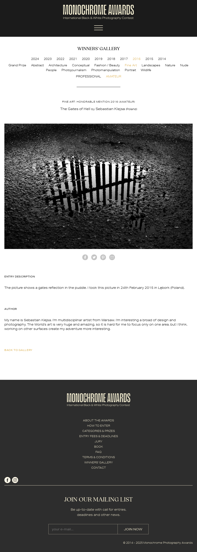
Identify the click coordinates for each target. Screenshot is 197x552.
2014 (162, 59)
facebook (85, 257)
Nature (170, 65)
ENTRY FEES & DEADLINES (98, 436)
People (51, 70)
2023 (48, 59)
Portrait (130, 70)
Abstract (37, 65)
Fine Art (131, 65)
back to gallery (18, 350)
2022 (60, 59)
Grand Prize (17, 65)
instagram (15, 480)
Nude (184, 65)
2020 (86, 59)
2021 (73, 59)
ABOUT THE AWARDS (98, 420)
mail (112, 257)
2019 (98, 59)
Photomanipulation (105, 70)
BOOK (98, 447)
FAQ (98, 452)
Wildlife (146, 70)
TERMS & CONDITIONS (98, 457)
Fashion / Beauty (107, 65)
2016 (137, 59)
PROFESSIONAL (88, 76)
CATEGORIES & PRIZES (98, 431)
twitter (94, 257)
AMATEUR (113, 76)
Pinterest (103, 257)
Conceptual (81, 65)
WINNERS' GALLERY (98, 462)
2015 (149, 59)
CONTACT (98, 468)
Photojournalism (74, 70)
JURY (98, 441)
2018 (111, 59)
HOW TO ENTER (98, 426)
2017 (124, 59)
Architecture (58, 65)
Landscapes (151, 65)
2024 (35, 59)
